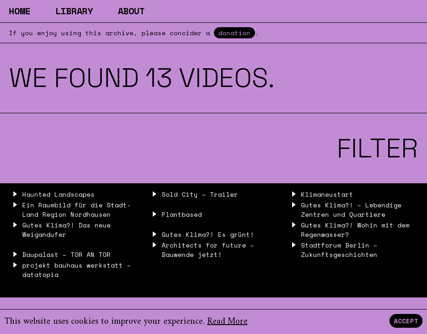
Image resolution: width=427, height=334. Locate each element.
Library (74, 10)
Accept (406, 321)
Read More (227, 322)
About (131, 10)
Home (19, 10)
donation (234, 32)
